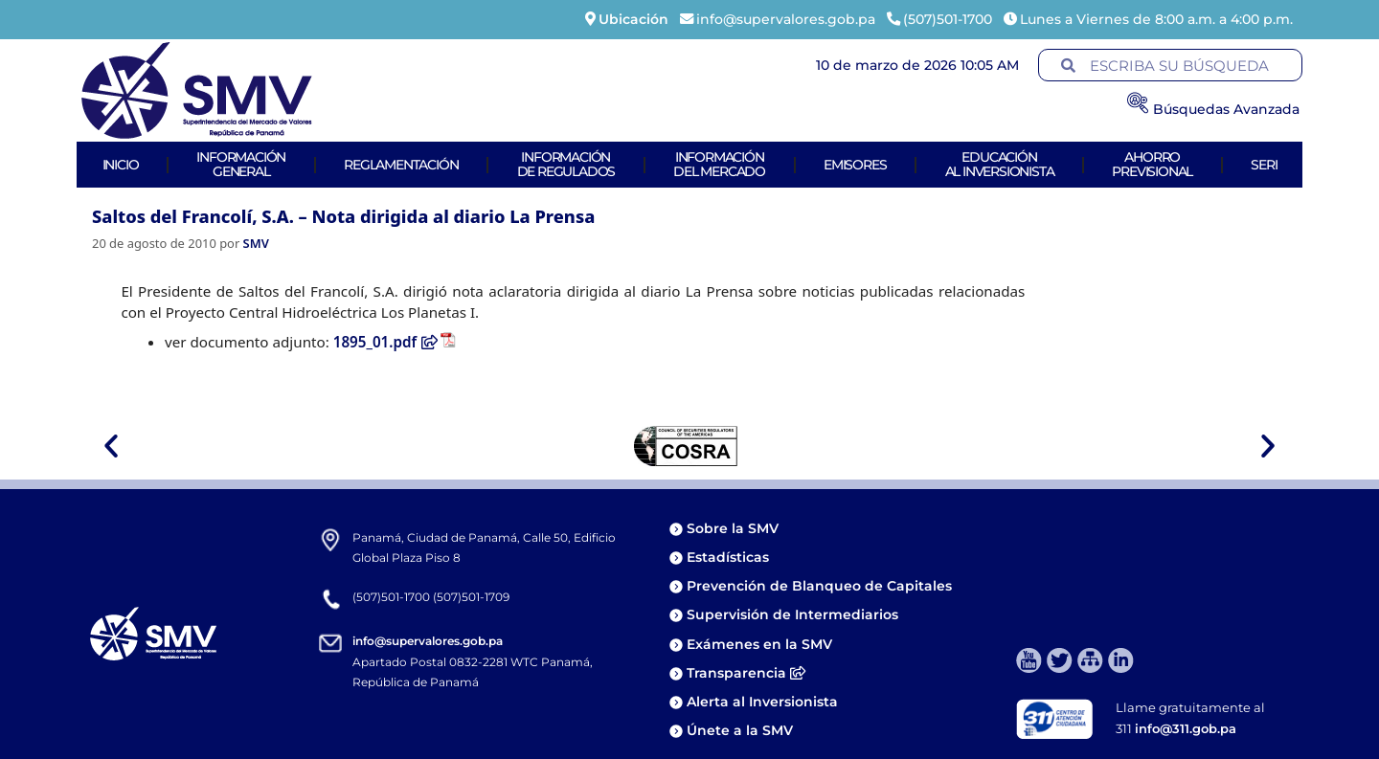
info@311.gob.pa (1185, 728)
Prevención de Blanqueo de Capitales (819, 585)
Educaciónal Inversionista (999, 164)
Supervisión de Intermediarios (792, 614)
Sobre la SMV (733, 528)
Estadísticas (730, 557)
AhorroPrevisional (1152, 164)
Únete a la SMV (740, 730)
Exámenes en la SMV (759, 644)
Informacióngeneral (240, 164)
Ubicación (633, 19)
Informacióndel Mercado (719, 164)
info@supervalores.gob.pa (427, 641)
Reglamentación (401, 164)
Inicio (120, 164)
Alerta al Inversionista (762, 701)
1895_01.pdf (385, 341)
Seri (1264, 164)
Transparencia (746, 672)
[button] (111, 446)
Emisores (855, 164)
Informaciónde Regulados (566, 164)
